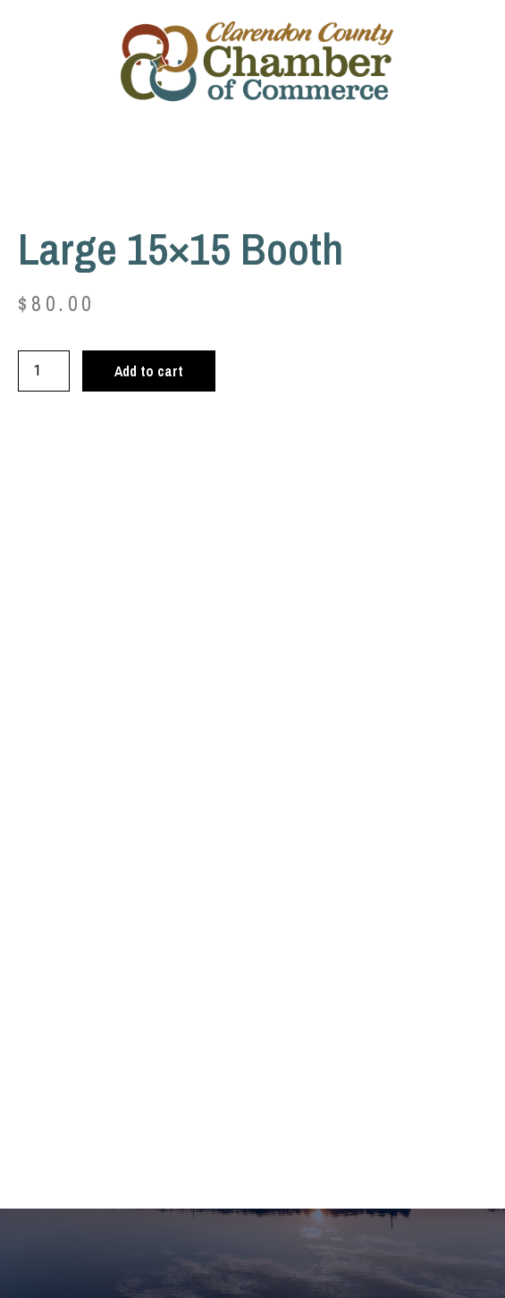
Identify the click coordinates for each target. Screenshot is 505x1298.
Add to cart (148, 371)
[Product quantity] (44, 371)
